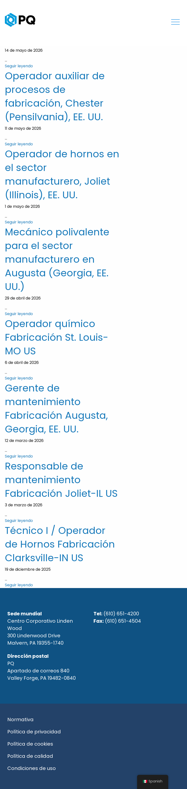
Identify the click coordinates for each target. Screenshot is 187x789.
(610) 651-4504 (123, 621)
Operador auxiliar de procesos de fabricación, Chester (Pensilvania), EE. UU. (55, 96)
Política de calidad (30, 756)
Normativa (20, 719)
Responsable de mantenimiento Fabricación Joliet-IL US (61, 479)
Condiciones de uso (31, 768)
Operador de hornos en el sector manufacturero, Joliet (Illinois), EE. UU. (62, 174)
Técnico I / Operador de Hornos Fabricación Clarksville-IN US (60, 544)
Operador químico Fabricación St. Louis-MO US (56, 337)
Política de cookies (30, 743)
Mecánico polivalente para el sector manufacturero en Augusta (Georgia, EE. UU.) (57, 259)
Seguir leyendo (19, 66)
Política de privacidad (34, 731)
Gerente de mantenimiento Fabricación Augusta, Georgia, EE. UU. (56, 408)
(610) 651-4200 (121, 613)
